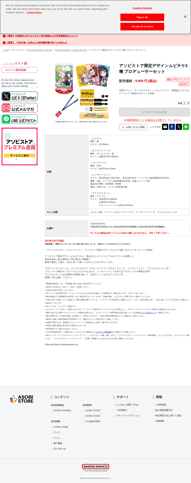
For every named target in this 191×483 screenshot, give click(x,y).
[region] (95, 17)
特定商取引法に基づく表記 (168, 415)
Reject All (142, 17)
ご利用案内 (121, 410)
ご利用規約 (160, 404)
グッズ (56, 432)
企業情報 (159, 421)
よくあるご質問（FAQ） (128, 404)
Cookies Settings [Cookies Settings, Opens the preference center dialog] (142, 8)
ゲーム (56, 438)
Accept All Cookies (142, 26)
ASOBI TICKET (93, 410)
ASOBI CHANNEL (62, 410)
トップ (6, 50)
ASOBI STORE (60, 427)
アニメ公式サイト (148, 313)
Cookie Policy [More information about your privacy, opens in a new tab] (34, 12)
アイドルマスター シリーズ (39, 50)
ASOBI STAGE (92, 416)
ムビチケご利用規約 (104, 332)
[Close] (185, 17)
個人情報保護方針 (164, 410)
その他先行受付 (92, 421)
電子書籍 (57, 443)
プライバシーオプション (128, 415)
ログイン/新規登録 (15, 69)
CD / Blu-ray (59, 448)
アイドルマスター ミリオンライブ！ (71, 50)
